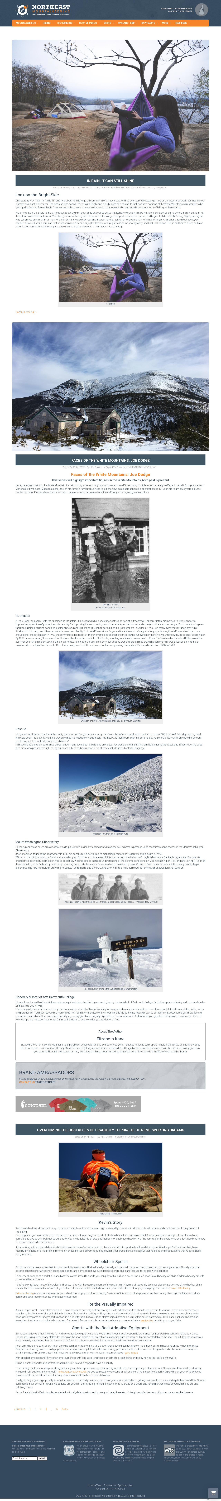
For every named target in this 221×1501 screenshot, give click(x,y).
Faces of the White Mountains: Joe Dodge (110, 460)
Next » (65, 1409)
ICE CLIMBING (66, 23)
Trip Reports (160, 187)
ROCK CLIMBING (89, 23)
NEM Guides (86, 187)
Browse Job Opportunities (118, 1485)
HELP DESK (182, 23)
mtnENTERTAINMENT (138, 467)
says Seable (131, 1352)
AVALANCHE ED (128, 23)
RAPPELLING (149, 23)
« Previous (19, 1409)
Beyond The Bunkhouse (136, 187)
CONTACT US (27, 1082)
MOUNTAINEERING (27, 23)
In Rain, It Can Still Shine (110, 181)
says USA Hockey (180, 1288)
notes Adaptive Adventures (72, 1371)
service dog (147, 1320)
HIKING (48, 23)
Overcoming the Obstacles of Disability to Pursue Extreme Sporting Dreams (110, 1130)
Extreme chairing (25, 1293)
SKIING (109, 23)
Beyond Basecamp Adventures (110, 187)
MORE (166, 23)
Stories (151, 187)
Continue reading (26, 312)
